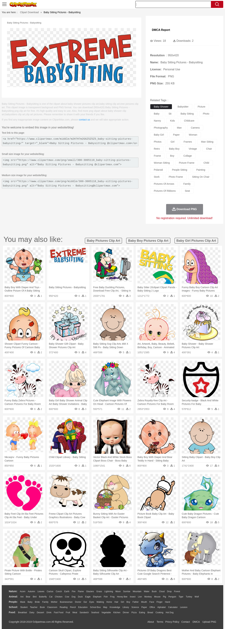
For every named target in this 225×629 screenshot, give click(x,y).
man (179, 127)
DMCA (196, 621)
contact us (84, 119)
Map (105, 607)
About (150, 621)
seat (187, 190)
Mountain (137, 591)
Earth (66, 591)
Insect (133, 596)
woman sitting (162, 162)
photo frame (176, 176)
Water (146, 591)
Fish (106, 596)
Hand (167, 602)
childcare (189, 120)
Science (135, 607)
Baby (30, 602)
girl (173, 141)
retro (157, 148)
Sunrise (126, 591)
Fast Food (58, 612)
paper (176, 134)
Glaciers (90, 591)
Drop (169, 591)
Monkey (148, 596)
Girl (122, 602)
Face (151, 602)
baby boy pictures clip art (148, 240)
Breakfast (22, 612)
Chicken (58, 596)
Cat (51, 596)
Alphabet (161, 607)
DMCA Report (161, 29)
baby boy (174, 148)
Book (42, 607)
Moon (118, 591)
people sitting (179, 169)
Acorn (22, 591)
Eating (142, 612)
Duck (80, 596)
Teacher (34, 607)
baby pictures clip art (103, 240)
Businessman (66, 602)
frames (188, 141)
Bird (34, 596)
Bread (150, 612)
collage (188, 155)
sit (170, 113)
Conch (59, 591)
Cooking (159, 612)
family (187, 183)
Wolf (197, 596)
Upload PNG (209, 621)
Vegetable (106, 612)
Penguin (172, 596)
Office (152, 607)
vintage (193, 148)
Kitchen (116, 612)
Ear (85, 602)
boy (172, 155)
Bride (37, 602)
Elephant (97, 596)
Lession (183, 607)
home (109, 602)
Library (126, 607)
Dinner (126, 612)
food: (12, 612)
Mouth (144, 602)
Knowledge (115, 607)
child (206, 162)
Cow (67, 596)
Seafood (95, 612)
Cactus (50, 591)
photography (161, 127)
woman (193, 134)
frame (157, 155)
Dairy (31, 612)
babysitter (183, 106)
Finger (159, 602)
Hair (116, 602)
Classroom (52, 607)
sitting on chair (201, 176)
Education (83, 607)
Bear (28, 596)
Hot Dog (169, 612)
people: (13, 601)
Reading (64, 607)
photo (206, 113)
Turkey (189, 596)
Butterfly (43, 596)
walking (100, 602)
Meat (74, 612)
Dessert (40, 612)
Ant (21, 596)
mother (54, 602)
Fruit (68, 612)
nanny (157, 120)
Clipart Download (29, 12)
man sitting (207, 141)
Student (23, 607)
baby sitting (187, 113)
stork (157, 176)
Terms (160, 621)
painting (200, 169)
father (136, 602)
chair (209, 148)
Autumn (31, 591)
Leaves (40, 591)
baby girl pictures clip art (196, 240)
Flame (81, 591)
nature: (13, 591)
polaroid (158, 169)
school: (13, 607)
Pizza (134, 612)
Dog (73, 596)
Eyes (91, 602)
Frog (112, 596)
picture (201, 106)
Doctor (78, 602)
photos (158, 141)
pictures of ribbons (165, 190)
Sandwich (84, 612)
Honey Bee (122, 596)
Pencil (73, 607)
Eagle (88, 596)
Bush (154, 591)
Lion (140, 596)
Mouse (157, 596)
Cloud (162, 591)
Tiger (181, 596)
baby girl (159, 134)
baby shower (161, 106)
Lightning (108, 591)
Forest (177, 591)
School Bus (95, 607)
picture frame (186, 162)
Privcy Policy (172, 621)
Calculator (173, 607)
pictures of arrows (164, 183)
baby (156, 113)
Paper (144, 607)
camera (195, 127)
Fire (73, 591)
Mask (22, 602)
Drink (49, 612)
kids (172, 120)
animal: (13, 596)
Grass (99, 591)
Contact (185, 621)
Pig (164, 596)
